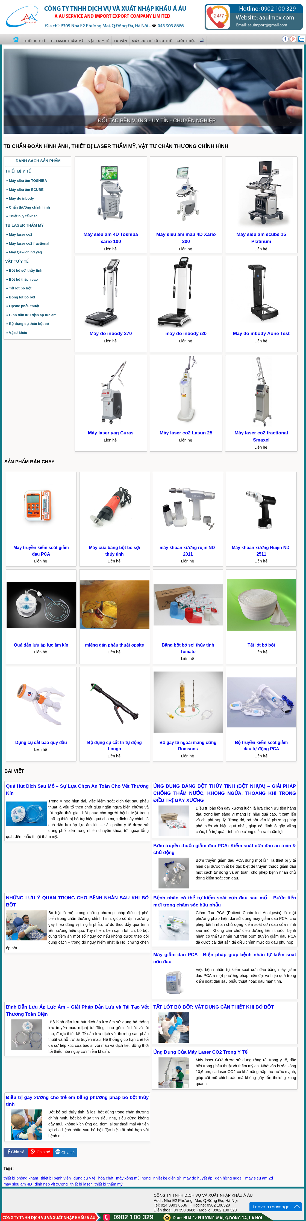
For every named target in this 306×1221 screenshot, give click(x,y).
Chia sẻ (16, 1152)
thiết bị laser (81, 1184)
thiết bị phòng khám (21, 1178)
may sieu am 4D (18, 1184)
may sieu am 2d (259, 1178)
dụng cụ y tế (84, 1178)
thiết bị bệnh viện (56, 1178)
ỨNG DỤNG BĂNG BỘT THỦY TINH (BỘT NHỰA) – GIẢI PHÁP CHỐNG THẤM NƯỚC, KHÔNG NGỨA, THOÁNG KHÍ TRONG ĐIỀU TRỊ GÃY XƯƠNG (224, 793)
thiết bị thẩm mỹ (108, 1184)
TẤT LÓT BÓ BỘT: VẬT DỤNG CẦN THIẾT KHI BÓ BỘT (213, 1007)
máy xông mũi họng (133, 1178)
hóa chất (105, 1178)
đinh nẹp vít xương (51, 1184)
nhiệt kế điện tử (167, 1178)
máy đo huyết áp (197, 1178)
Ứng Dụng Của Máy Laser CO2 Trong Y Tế (200, 1052)
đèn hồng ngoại (228, 1178)
